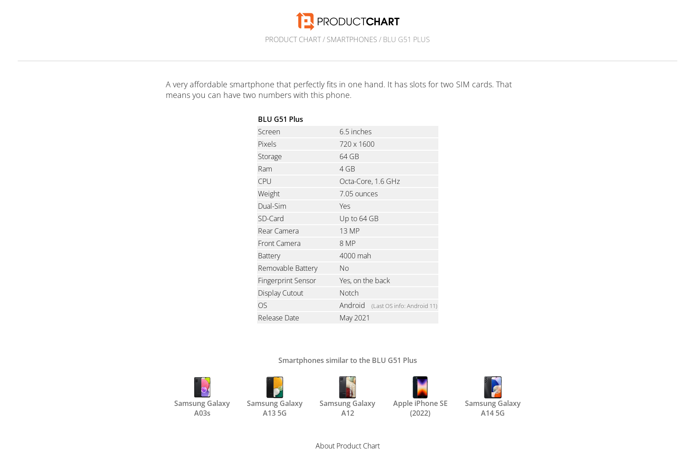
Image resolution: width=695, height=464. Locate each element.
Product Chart (293, 39)
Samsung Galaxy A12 (347, 396)
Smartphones (352, 39)
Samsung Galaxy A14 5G (493, 396)
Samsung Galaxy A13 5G (275, 396)
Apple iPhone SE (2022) (420, 396)
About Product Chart (348, 446)
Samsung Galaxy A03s (202, 396)
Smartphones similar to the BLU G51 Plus (347, 360)
